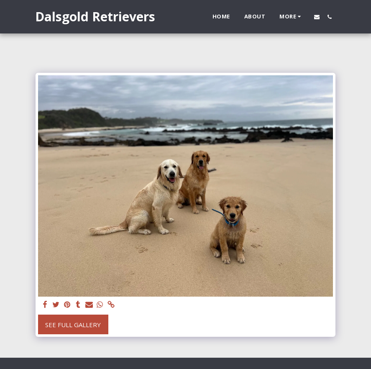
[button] (317, 17)
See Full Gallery (73, 324)
